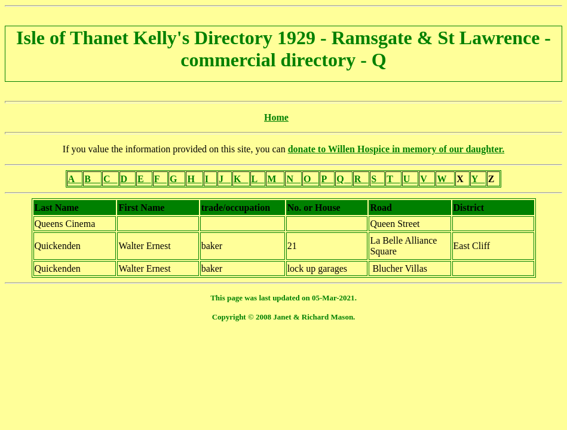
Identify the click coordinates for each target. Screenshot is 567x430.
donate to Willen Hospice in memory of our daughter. (396, 149)
